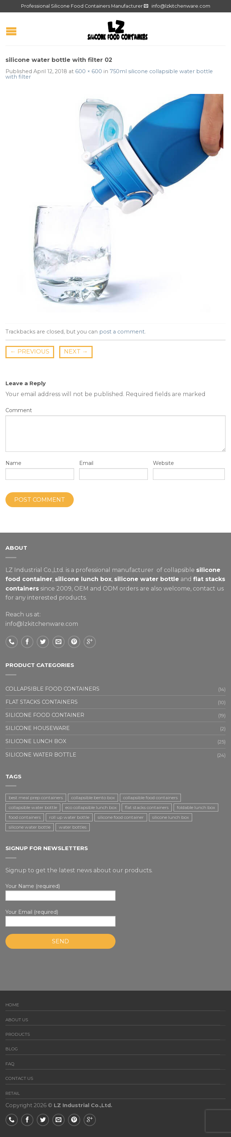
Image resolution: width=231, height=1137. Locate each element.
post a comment (122, 331)
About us (16, 1019)
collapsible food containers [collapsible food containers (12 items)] (150, 797)
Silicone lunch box (35, 741)
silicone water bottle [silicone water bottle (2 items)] (29, 827)
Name (13, 463)
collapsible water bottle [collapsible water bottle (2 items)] (33, 807)
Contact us (19, 1078)
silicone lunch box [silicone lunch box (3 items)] (170, 817)
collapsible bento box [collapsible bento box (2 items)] (93, 797)
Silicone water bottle (40, 754)
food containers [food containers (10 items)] (25, 817)
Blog (11, 1048)
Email (86, 463)
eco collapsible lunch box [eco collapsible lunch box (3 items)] (91, 807)
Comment (18, 410)
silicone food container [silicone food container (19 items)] (121, 817)
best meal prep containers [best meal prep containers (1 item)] (36, 797)
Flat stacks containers (41, 702)
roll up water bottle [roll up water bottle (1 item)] (69, 817)
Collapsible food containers (52, 689)
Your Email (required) (115, 918)
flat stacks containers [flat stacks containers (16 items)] (147, 807)
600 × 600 (88, 71)
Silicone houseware (37, 728)
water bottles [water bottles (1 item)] (72, 827)
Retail (12, 1093)
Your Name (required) (115, 892)
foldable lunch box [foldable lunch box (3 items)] (196, 807)
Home (12, 1004)
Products (17, 1034)
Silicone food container (44, 715)
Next (76, 351)
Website (163, 463)
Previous (29, 351)
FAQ (10, 1063)
